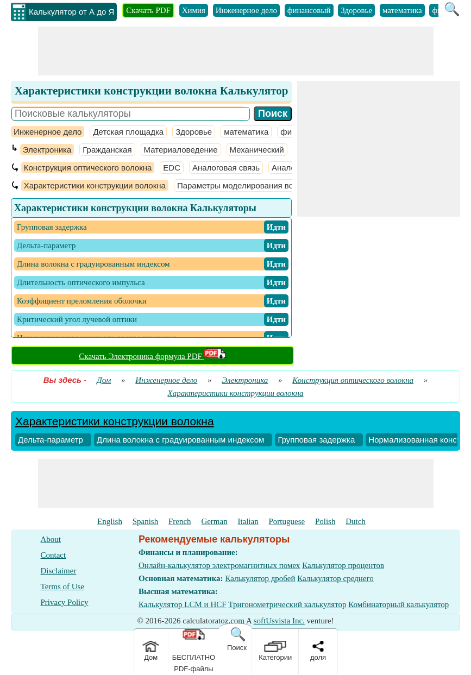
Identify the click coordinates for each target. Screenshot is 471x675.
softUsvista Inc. (279, 620)
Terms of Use (63, 586)
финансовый (309, 10)
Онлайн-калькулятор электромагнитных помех (219, 565)
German (214, 521)
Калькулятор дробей (260, 578)
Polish (325, 521)
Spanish (146, 521)
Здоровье (356, 10)
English (109, 521)
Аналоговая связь (226, 167)
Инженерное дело (246, 10)
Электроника (47, 149)
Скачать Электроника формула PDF (152, 356)
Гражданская (107, 149)
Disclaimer (59, 570)
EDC (171, 167)
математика (402, 10)
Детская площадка (128, 131)
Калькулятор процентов (343, 565)
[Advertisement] (236, 51)
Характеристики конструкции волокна (95, 185)
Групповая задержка (316, 439)
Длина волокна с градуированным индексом (180, 439)
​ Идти (276, 227)
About (51, 539)
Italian (247, 521)
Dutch (356, 521)
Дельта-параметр (50, 439)
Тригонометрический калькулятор (287, 604)
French (179, 521)
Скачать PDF (148, 10)
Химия (193, 10)
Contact (53, 555)
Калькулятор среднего (335, 578)
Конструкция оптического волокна (88, 167)
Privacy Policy (65, 602)
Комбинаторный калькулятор (398, 604)
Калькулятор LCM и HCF (183, 604)
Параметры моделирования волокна (246, 185)
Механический (257, 149)
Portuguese (287, 521)
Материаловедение (181, 149)
